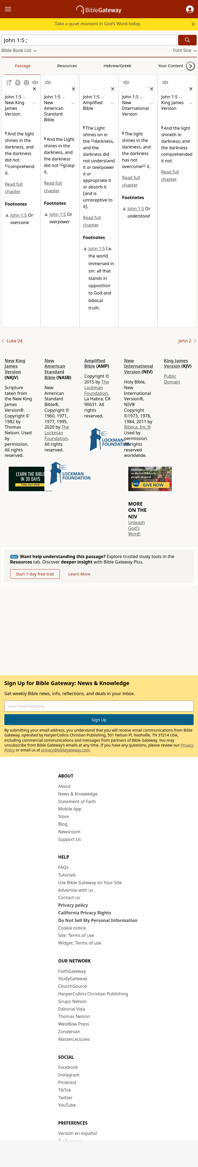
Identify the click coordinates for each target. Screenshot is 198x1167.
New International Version (138, 366)
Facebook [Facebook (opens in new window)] (68, 1067)
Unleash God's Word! (136, 528)
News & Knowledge (78, 794)
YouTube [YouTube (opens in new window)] (67, 1105)
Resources (40, 65)
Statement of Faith (77, 801)
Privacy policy (73, 905)
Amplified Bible (94, 363)
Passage (14, 65)
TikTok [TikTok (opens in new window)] (64, 1090)
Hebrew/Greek (72, 65)
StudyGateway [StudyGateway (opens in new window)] (72, 979)
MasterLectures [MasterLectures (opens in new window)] (74, 1039)
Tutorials (67, 875)
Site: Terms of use (76, 935)
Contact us (69, 897)
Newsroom (69, 832)
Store (63, 816)
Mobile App (69, 809)
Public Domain (172, 379)
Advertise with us (75, 890)
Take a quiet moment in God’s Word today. (98, 24)
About (64, 786)
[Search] (187, 40)
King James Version (176, 363)
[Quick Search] (89, 40)
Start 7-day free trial (35, 574)
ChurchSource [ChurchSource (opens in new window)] (72, 986)
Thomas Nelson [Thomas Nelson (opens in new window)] (74, 1016)
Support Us (69, 839)
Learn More (79, 574)
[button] (190, 9)
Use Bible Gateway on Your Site (90, 883)
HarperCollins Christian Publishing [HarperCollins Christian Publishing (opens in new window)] (93, 994)
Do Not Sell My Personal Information (98, 920)
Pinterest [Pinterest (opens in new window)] (67, 1082)
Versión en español (77, 1133)
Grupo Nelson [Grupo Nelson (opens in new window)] (72, 1001)
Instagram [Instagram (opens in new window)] (69, 1075)
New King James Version (15, 366)
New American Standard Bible (54, 369)
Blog (63, 824)
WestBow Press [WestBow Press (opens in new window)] (73, 1024)
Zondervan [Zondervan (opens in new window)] (69, 1032)
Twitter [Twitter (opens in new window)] (65, 1098)
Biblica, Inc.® (137, 427)
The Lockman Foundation (56, 432)
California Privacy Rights (84, 913)
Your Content (107, 65)
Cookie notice (72, 928)
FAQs (63, 867)
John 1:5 (18, 215)
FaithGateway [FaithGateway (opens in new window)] (72, 971)
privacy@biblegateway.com (65, 750)
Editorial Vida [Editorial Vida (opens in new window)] (71, 1009)
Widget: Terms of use (79, 943)
